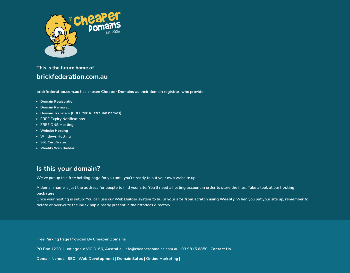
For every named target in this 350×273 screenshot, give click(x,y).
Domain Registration (57, 101)
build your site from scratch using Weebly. (196, 199)
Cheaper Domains (117, 91)
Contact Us (220, 249)
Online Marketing (162, 258)
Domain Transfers (55, 113)
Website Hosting (54, 130)
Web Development (96, 258)
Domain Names (50, 258)
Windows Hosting (55, 136)
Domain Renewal (54, 107)
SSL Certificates (53, 142)
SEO (72, 258)
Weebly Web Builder (57, 148)
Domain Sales (130, 258)
